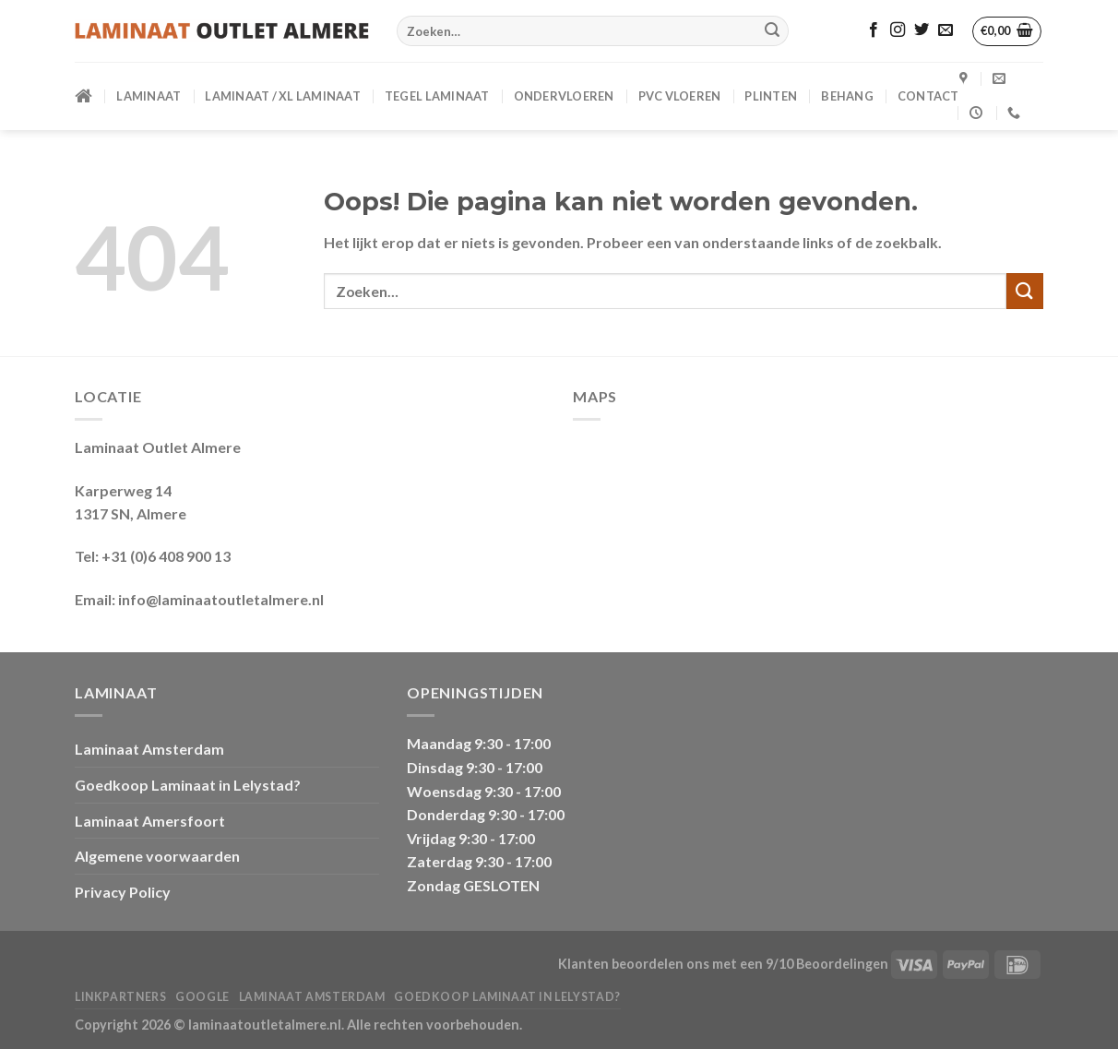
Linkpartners (120, 997)
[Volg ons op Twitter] (921, 30)
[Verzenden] (772, 31)
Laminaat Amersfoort (150, 820)
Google (202, 997)
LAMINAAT (148, 96)
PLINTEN (770, 96)
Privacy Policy (123, 891)
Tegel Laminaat (437, 96)
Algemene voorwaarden (157, 855)
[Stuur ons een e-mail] (945, 30)
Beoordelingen (842, 964)
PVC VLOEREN (679, 96)
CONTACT (928, 96)
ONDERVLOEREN (564, 96)
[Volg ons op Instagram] (897, 30)
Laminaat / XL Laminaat (283, 96)
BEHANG (847, 96)
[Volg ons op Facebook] (873, 30)
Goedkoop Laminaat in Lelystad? (188, 784)
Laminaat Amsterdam (149, 748)
